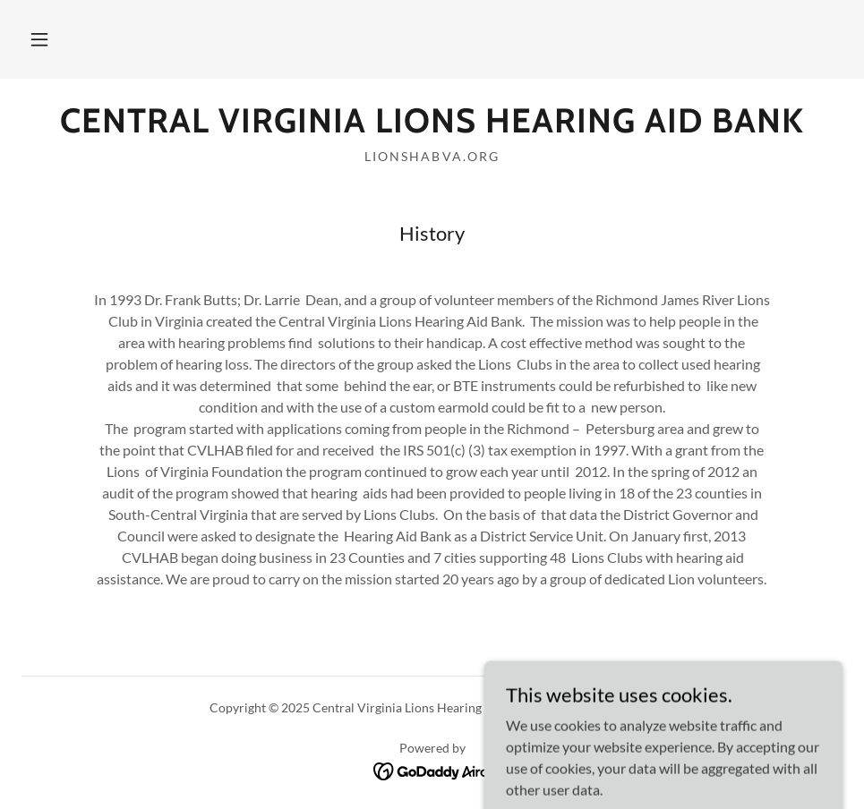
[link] (432, 126)
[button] (39, 39)
